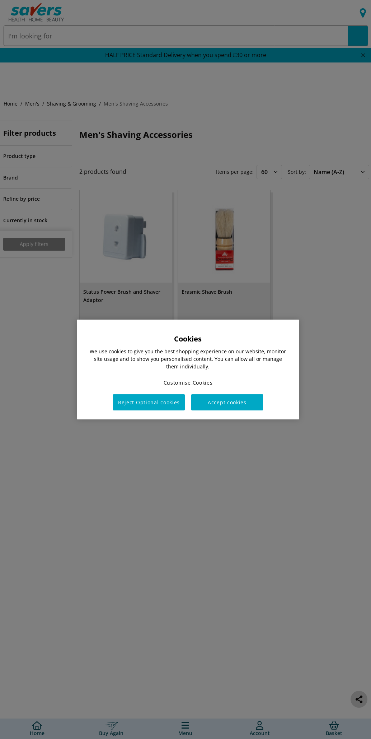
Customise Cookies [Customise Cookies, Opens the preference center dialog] (188, 382)
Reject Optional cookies (149, 402)
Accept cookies (227, 402)
